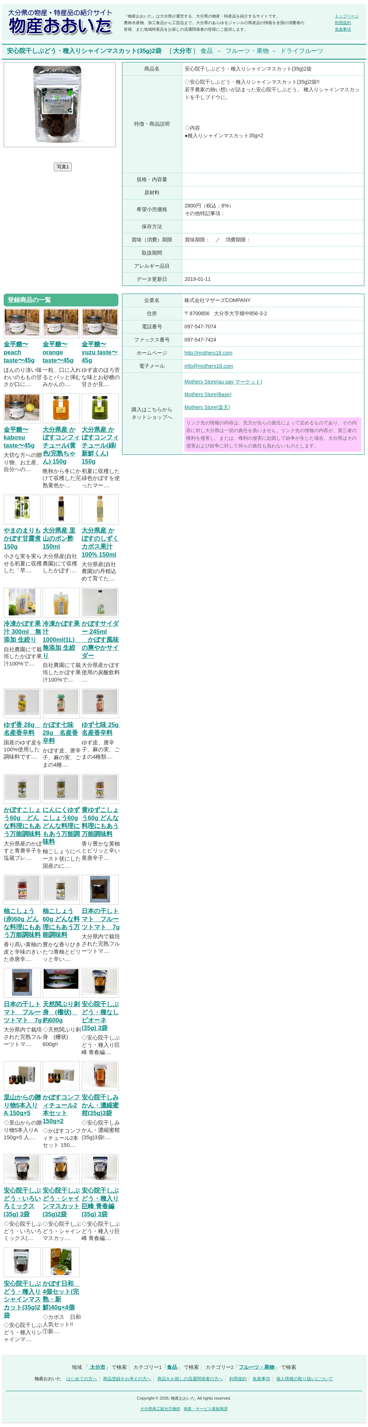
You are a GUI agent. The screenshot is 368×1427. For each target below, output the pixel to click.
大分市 (182, 50)
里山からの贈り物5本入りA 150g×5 (22, 1105)
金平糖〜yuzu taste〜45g (100, 352)
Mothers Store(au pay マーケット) (223, 382)
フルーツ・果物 (247, 50)
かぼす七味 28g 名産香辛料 (60, 732)
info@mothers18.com (208, 366)
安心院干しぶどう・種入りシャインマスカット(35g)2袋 (22, 1299)
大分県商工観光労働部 (160, 1409)
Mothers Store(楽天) (207, 407)
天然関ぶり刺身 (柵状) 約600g (61, 1012)
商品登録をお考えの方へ (127, 1378)
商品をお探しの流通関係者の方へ (190, 1378)
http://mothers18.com (208, 353)
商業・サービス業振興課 (206, 1409)
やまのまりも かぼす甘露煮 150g (22, 538)
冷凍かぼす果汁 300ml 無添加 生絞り (22, 631)
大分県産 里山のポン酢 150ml (59, 538)
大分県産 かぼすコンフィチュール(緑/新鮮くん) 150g (100, 445)
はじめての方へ (81, 1378)
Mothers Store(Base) (207, 394)
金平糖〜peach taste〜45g (19, 352)
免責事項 (343, 29)
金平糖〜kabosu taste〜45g (19, 437)
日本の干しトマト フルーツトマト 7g (101, 919)
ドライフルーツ (302, 50)
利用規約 (343, 22)
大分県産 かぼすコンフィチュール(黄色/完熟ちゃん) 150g (61, 445)
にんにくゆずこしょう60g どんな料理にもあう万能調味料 (61, 825)
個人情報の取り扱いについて (304, 1378)
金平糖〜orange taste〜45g (58, 352)
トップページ (347, 16)
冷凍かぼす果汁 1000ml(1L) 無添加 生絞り (62, 639)
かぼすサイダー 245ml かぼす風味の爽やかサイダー (100, 639)
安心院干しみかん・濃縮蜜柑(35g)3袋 (100, 1105)
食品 (206, 50)
